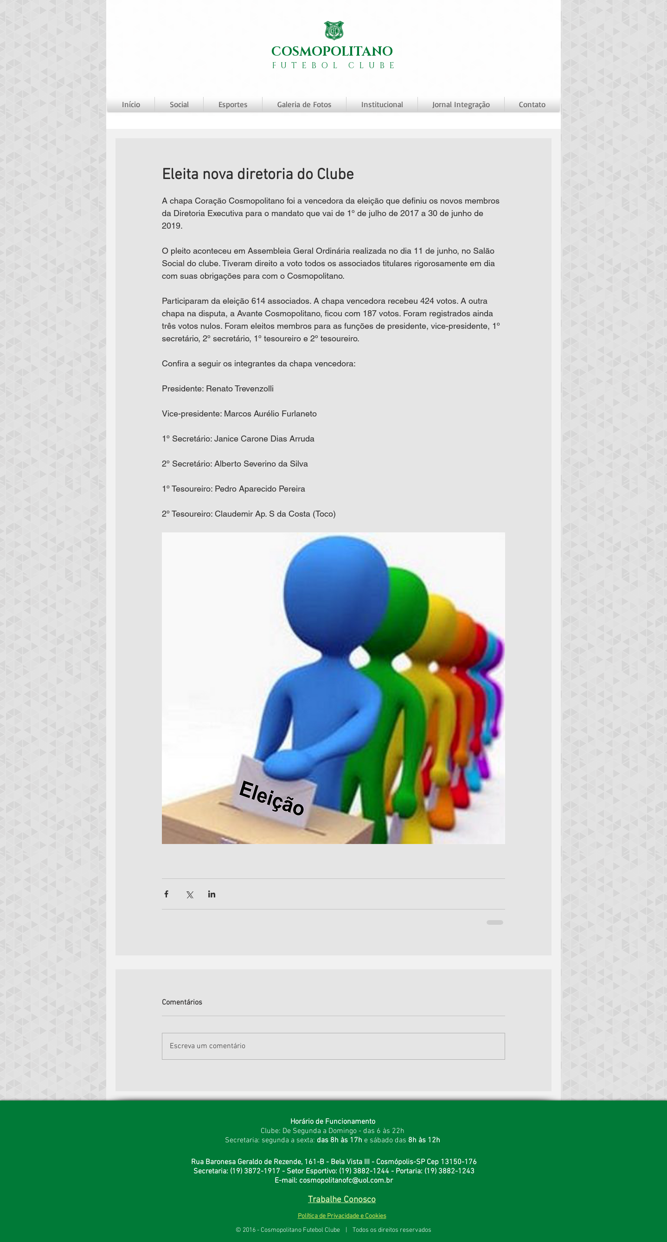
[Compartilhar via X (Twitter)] (189, 894)
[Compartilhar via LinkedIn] (211, 894)
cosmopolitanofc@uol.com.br (346, 1180)
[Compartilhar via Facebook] (166, 894)
